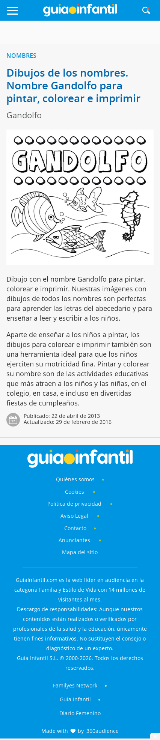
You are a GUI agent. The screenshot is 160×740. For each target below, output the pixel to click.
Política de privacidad (75, 503)
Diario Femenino (80, 713)
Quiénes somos (75, 479)
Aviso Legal (74, 515)
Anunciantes (74, 540)
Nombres (21, 55)
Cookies (75, 491)
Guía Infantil (75, 699)
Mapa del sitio (80, 552)
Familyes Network (75, 685)
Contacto (75, 528)
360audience (102, 730)
